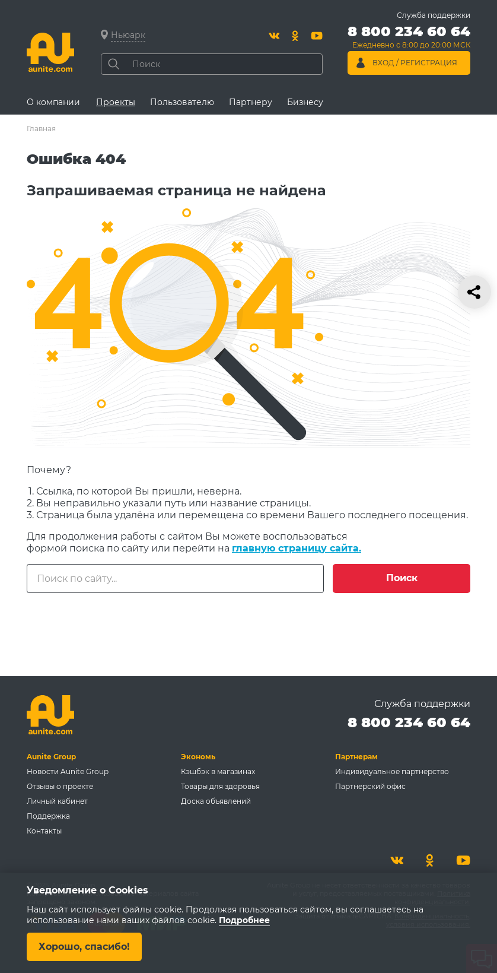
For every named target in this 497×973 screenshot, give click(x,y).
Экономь (198, 756)
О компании (53, 102)
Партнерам (356, 756)
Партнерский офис (370, 786)
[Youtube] (317, 36)
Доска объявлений (216, 801)
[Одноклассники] (295, 36)
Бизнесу (305, 102)
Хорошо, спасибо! (84, 946)
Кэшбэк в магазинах (218, 771)
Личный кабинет (57, 801)
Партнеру (250, 102)
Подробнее (244, 920)
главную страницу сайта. (296, 548)
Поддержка (48, 816)
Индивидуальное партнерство (392, 771)
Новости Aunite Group (68, 771)
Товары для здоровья (220, 786)
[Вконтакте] (274, 36)
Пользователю (182, 102)
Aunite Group (51, 756)
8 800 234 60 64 (409, 722)
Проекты (115, 102)
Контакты (44, 830)
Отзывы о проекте (60, 786)
